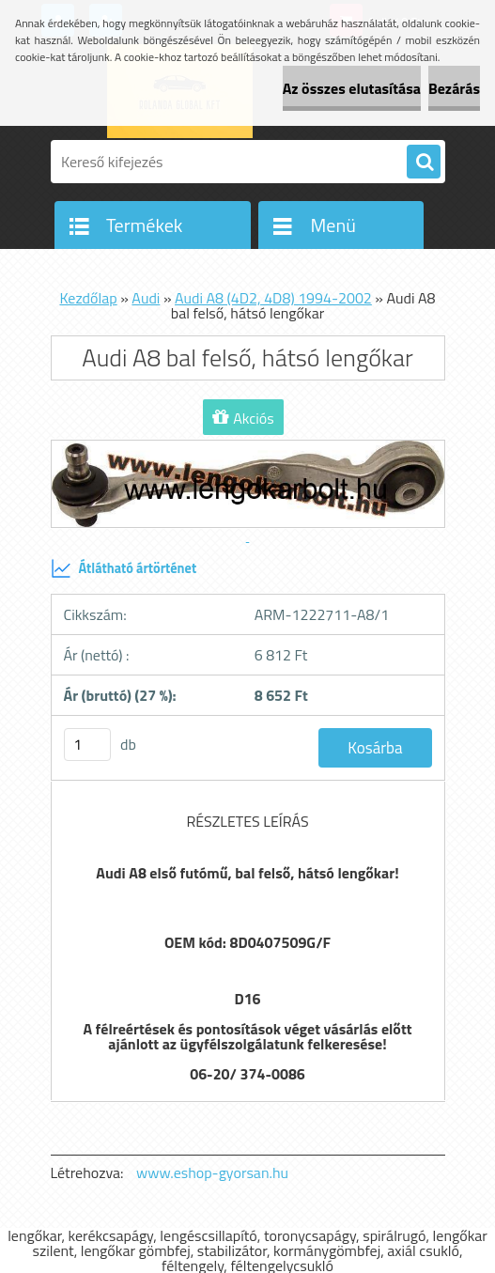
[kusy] (87, 744)
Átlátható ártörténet (124, 568)
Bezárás (454, 88)
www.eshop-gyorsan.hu (212, 1172)
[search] (424, 162)
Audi (145, 298)
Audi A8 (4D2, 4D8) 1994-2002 (273, 298)
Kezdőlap (87, 298)
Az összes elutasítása (352, 88)
